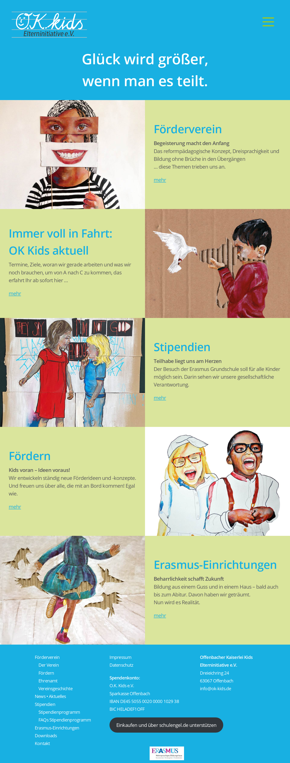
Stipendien (45, 704)
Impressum (120, 657)
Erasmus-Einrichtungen (57, 728)
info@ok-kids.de (215, 688)
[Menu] (268, 21)
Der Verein (48, 665)
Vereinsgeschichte (55, 688)
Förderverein (47, 657)
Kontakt (42, 743)
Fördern (46, 673)
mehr (160, 179)
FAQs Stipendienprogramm (64, 720)
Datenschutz (121, 665)
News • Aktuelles (50, 696)
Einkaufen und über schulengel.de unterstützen (166, 725)
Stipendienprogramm (59, 712)
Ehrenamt (47, 681)
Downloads (46, 736)
